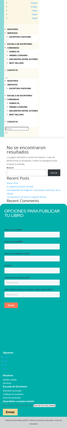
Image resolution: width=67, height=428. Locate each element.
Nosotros (12, 29)
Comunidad (13, 48)
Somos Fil (14, 52)
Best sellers (16, 63)
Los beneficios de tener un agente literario (27, 197)
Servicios (12, 33)
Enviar (10, 412)
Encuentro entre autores (23, 59)
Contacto (12, 70)
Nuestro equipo (10, 379)
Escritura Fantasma (20, 37)
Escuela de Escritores (19, 44)
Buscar (10, 167)
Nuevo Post (12, 183)
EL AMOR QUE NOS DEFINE (20, 186)
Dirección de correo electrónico (18, 405)
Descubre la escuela (12, 391)
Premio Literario (18, 55)
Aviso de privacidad (11, 398)
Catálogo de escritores (13, 394)
